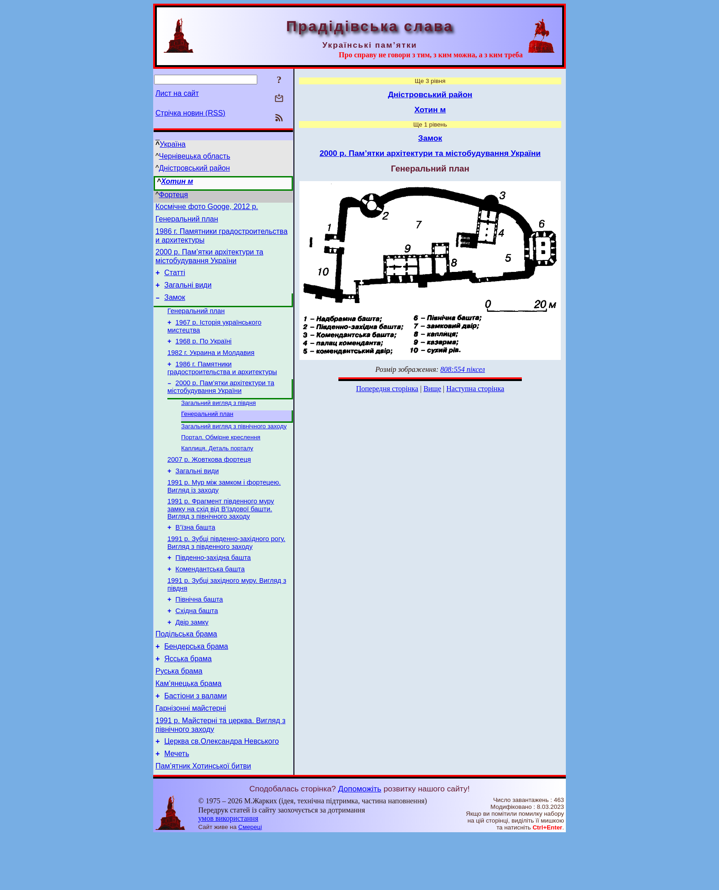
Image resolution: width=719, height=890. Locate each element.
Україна (172, 144)
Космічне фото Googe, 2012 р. (206, 208)
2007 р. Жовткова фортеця (209, 483)
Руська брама (178, 715)
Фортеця (173, 195)
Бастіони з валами (195, 743)
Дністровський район (194, 168)
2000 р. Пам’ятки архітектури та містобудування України (220, 404)
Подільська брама (186, 674)
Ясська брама (187, 702)
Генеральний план (186, 222)
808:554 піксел (462, 369)
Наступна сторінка (475, 388)
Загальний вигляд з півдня (218, 421)
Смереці (250, 881)
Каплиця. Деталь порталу (217, 470)
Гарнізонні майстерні (190, 757)
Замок (174, 307)
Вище (432, 388)
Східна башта (197, 648)
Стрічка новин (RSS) (190, 113)
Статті (174, 279)
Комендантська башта (210, 602)
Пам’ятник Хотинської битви (203, 820)
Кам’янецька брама (188, 729)
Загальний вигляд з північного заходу (234, 446)
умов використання (228, 872)
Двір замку (192, 661)
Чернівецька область (195, 156)
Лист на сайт (177, 93)
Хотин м (177, 181)
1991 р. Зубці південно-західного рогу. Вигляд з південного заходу (226, 573)
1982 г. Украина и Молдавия (210, 367)
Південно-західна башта (213, 589)
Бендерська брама (196, 688)
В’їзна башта (196, 556)
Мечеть (176, 806)
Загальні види (187, 293)
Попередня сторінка (387, 388)
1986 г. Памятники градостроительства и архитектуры (222, 384)
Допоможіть (359, 842)
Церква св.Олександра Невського (221, 792)
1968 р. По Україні (204, 355)
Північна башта (199, 635)
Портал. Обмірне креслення (220, 458)
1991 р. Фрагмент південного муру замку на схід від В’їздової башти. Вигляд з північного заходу (220, 536)
